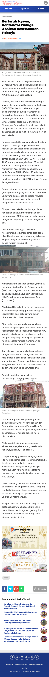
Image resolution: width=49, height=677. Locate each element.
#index (6, 578)
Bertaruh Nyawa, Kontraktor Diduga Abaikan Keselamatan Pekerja (20, 27)
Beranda (8, 9)
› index (9, 17)
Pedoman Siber (21, 664)
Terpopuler (24, 9)
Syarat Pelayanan (36, 664)
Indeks (41, 9)
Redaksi (9, 664)
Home (4, 17)
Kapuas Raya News (33, 671)
